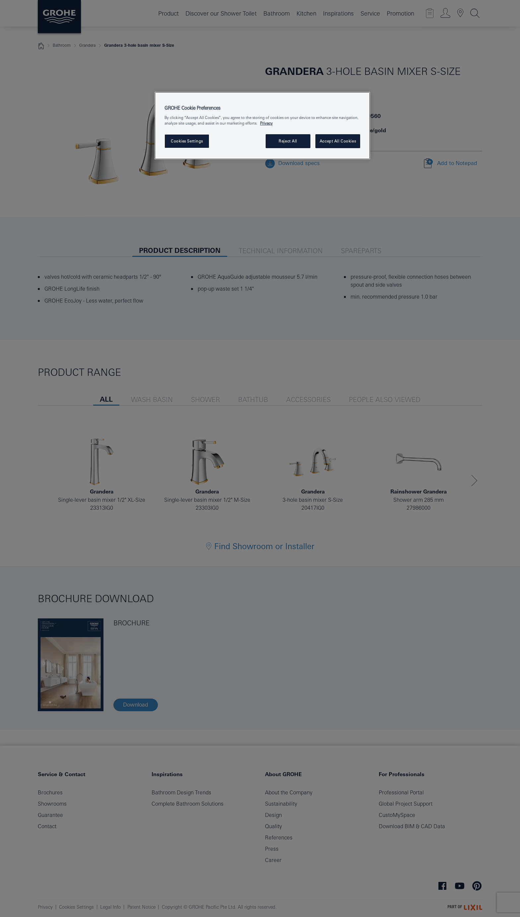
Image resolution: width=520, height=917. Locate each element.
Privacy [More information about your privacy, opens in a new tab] (266, 123)
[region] (262, 126)
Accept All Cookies (338, 141)
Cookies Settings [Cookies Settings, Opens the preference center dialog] (187, 141)
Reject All (288, 141)
